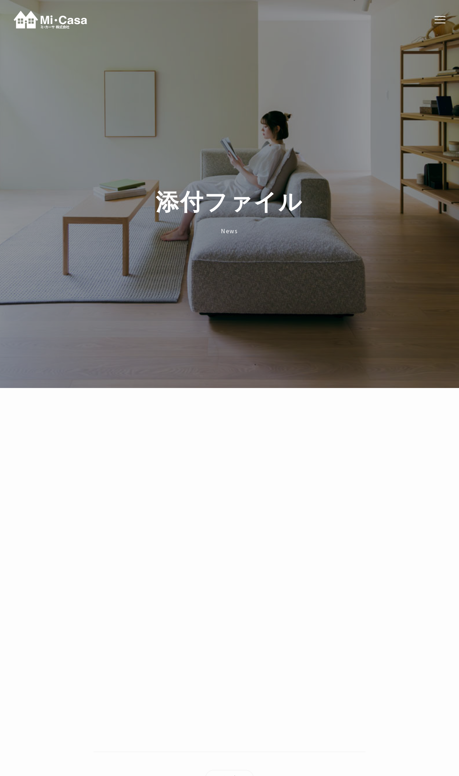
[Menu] (440, 19)
